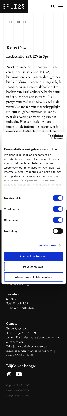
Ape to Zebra (22, 395)
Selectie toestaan (33, 266)
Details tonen (47, 245)
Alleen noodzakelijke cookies (33, 276)
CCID (25, 390)
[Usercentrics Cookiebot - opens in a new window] (48, 136)
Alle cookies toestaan (33, 256)
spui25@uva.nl (18, 328)
